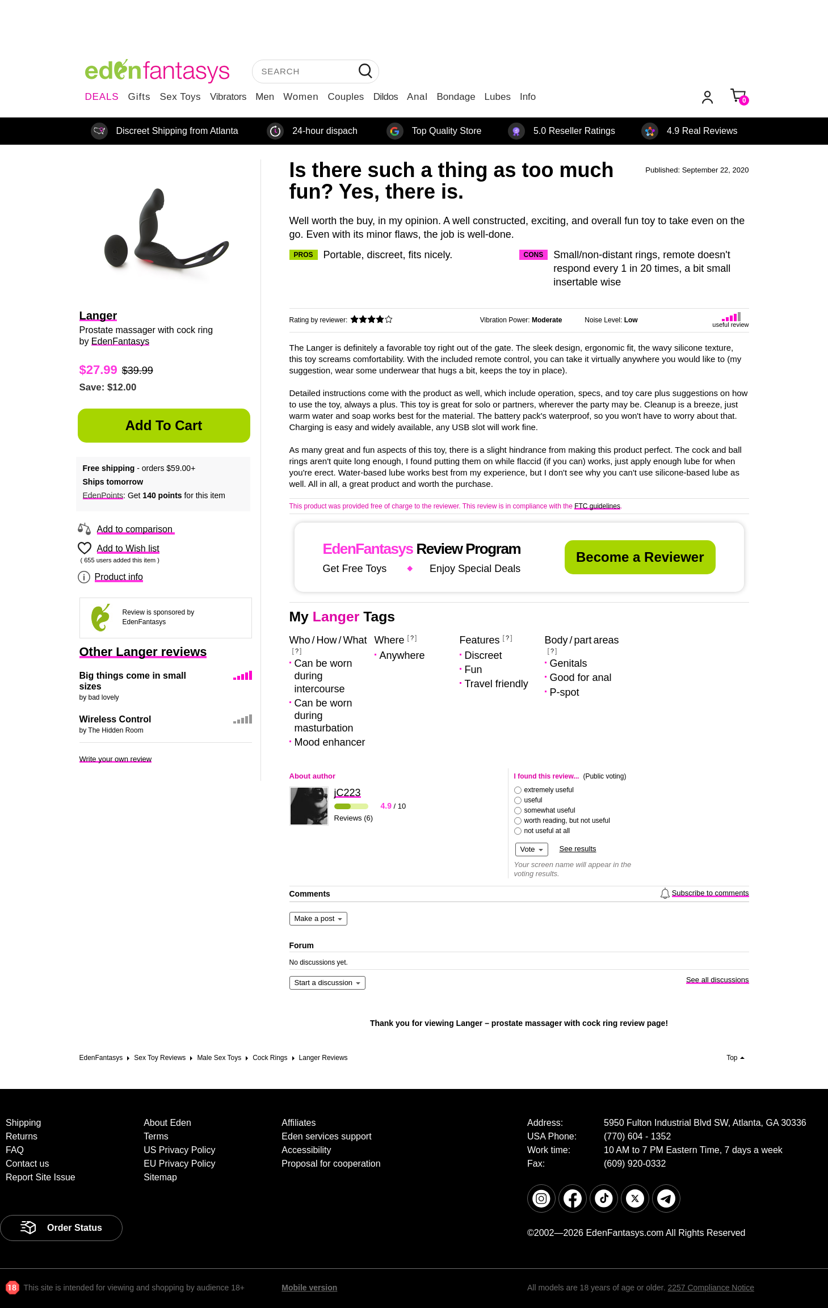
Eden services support (326, 1136)
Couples (346, 96)
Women (300, 96)
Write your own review (115, 759)
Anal (417, 96)
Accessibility (306, 1150)
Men (264, 96)
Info (528, 96)
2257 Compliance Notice (710, 1287)
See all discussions (717, 979)
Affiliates (298, 1123)
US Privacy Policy (179, 1150)
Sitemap (160, 1177)
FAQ (15, 1150)
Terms (156, 1136)
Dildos (385, 96)
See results (578, 848)
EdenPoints (103, 495)
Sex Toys (180, 96)
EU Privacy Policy (179, 1163)
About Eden (167, 1123)
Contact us (27, 1163)
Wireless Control (115, 719)
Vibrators (228, 96)
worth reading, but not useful (567, 821)
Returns (21, 1136)
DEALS (102, 96)
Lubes (498, 96)
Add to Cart (164, 425)
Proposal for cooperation (330, 1163)
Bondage (456, 96)
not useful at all (547, 831)
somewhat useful (549, 810)
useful (533, 800)
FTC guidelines (597, 506)
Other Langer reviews (143, 652)
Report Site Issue (40, 1177)
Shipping (23, 1123)
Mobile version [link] (309, 1287)
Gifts (139, 96)
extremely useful (549, 790)
